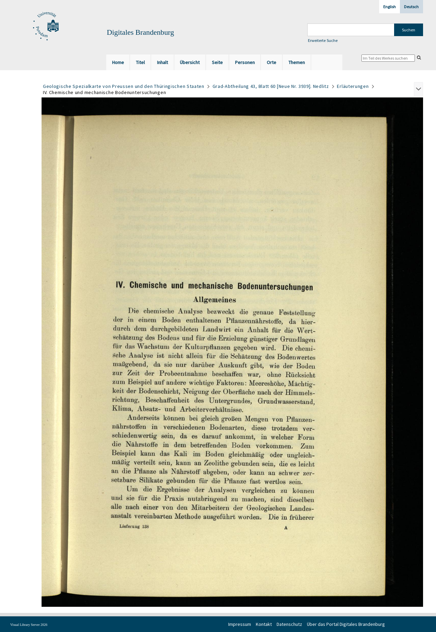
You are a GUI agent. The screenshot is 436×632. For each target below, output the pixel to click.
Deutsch (411, 6)
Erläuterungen (353, 86)
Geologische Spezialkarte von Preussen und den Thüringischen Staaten (123, 86)
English (389, 6)
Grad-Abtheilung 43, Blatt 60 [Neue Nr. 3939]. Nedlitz (271, 86)
